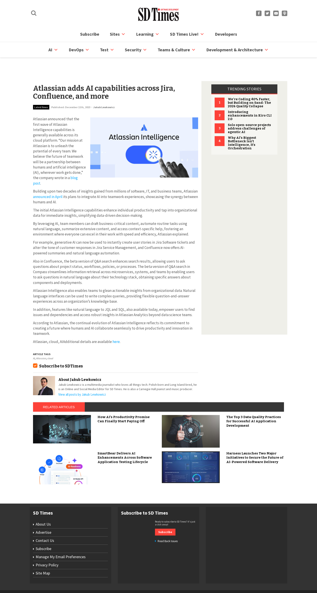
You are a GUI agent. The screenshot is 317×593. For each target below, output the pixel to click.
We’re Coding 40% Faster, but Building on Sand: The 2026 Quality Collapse (249, 86)
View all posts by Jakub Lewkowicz (82, 378)
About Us (43, 507)
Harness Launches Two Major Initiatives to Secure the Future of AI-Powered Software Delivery (254, 441)
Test (107, 49)
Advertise (43, 515)
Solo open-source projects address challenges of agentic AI (249, 111)
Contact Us (45, 523)
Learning (147, 34)
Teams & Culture (177, 49)
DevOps (79, 49)
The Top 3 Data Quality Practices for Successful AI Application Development (253, 404)
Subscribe (89, 34)
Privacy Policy (47, 548)
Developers (226, 34)
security (136, 49)
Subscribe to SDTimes (61, 349)
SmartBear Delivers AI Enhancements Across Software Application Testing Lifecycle (125, 441)
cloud (50, 341)
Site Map (43, 556)
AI (53, 49)
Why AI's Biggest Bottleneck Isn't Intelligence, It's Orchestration (242, 126)
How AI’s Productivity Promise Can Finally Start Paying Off (124, 402)
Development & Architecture (237, 49)
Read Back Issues (168, 524)
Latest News (41, 90)
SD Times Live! (187, 34)
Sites (117, 34)
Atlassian (41, 341)
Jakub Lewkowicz (104, 90)
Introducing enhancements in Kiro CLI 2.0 (250, 98)
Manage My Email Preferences (61, 540)
